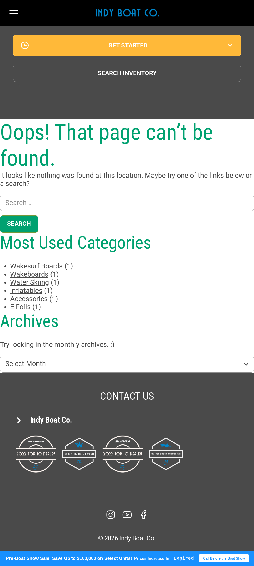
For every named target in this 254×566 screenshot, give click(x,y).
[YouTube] (127, 514)
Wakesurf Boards (36, 266)
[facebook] (143, 514)
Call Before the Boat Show (224, 558)
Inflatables (26, 291)
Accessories (29, 299)
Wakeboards (29, 274)
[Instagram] (110, 514)
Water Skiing (29, 282)
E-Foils (20, 307)
